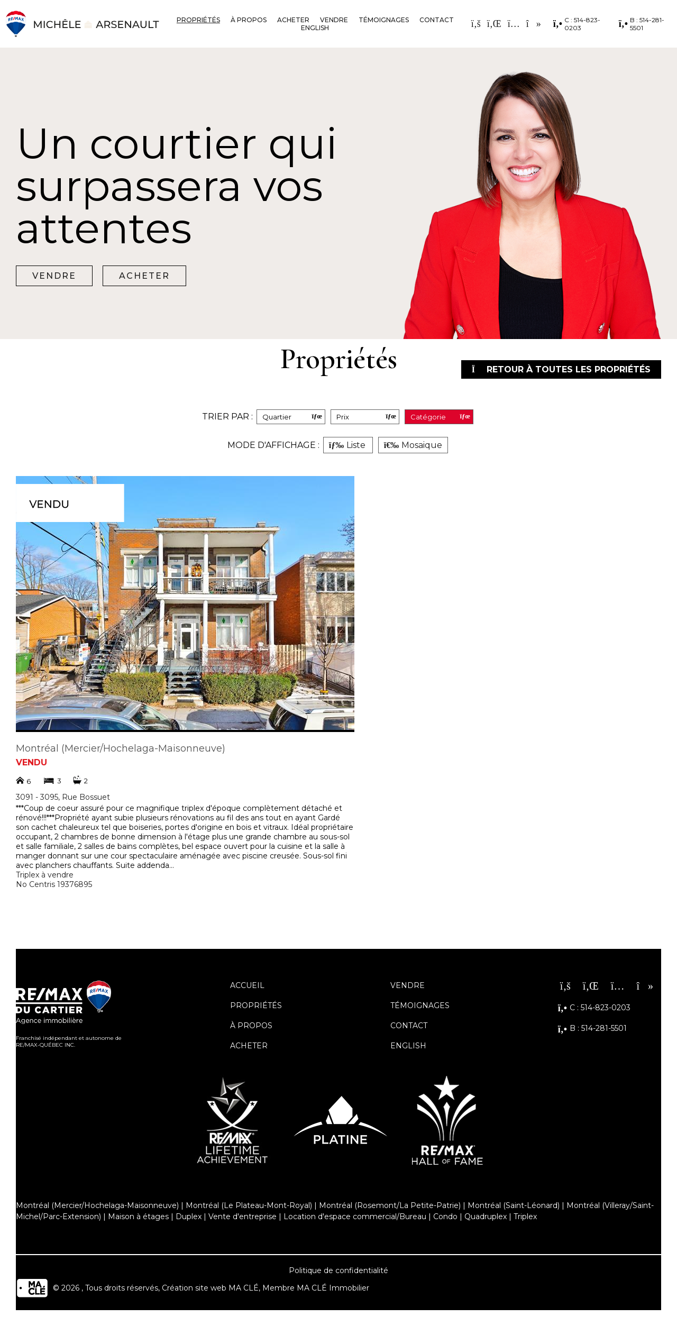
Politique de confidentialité (338, 1270)
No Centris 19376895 (54, 884)
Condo (445, 1216)
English (315, 28)
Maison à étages (138, 1216)
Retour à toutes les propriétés (561, 369)
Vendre (334, 20)
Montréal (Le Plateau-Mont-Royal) (249, 1205)
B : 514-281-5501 (641, 24)
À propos (249, 20)
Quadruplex (485, 1216)
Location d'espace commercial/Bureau (354, 1216)
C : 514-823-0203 (576, 24)
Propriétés (198, 20)
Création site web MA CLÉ (210, 1288)
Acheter (293, 20)
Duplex (189, 1216)
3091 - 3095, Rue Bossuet (63, 797)
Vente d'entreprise (242, 1216)
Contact (436, 20)
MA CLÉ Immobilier (333, 1288)
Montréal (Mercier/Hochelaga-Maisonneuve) (120, 748)
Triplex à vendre (45, 875)
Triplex (525, 1216)
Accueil (247, 985)
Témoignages (384, 20)
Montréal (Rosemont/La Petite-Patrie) (390, 1205)
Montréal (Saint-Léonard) (514, 1205)
